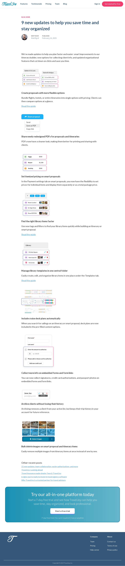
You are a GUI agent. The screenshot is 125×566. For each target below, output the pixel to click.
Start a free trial (62, 511)
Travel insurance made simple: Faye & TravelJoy (41, 473)
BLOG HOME (25, 17)
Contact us (111, 542)
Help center (94, 550)
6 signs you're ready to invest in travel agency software (44, 477)
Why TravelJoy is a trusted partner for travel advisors (43, 480)
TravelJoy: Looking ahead (32, 470)
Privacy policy (112, 550)
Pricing (92, 546)
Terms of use (112, 546)
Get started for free (112, 4)
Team (92, 542)
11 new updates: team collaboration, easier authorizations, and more (49, 466)
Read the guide (28, 106)
